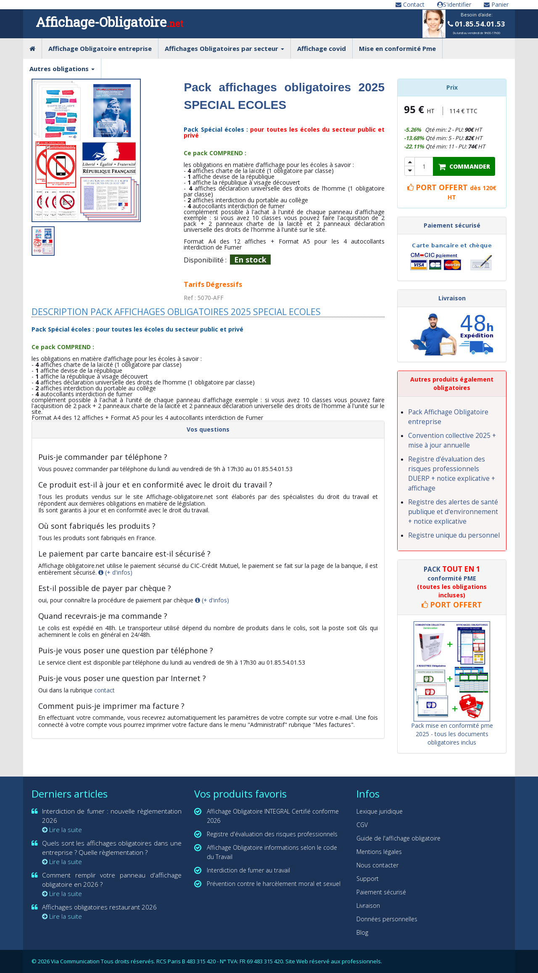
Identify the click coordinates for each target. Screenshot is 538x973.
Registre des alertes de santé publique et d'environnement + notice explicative (453, 512)
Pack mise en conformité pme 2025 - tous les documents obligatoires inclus (452, 733)
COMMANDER (464, 166)
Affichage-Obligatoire (109, 21)
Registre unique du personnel (454, 535)
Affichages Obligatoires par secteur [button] (224, 48)
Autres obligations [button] (62, 68)
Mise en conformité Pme (397, 48)
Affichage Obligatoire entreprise (100, 48)
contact (104, 690)
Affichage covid (321, 48)
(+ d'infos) (115, 572)
